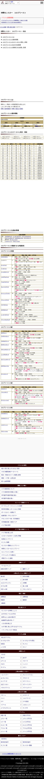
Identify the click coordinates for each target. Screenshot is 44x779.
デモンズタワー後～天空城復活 (10, 518)
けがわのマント (5, 341)
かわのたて (4, 388)
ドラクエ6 (38, 766)
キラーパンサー (27, 684)
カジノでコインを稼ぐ (7, 552)
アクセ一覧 (4, 728)
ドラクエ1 (3, 766)
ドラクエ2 (10, 766)
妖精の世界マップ (6, 569)
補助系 (25, 600)
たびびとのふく (5, 336)
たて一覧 (3, 722)
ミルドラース (26, 698)
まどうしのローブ (9, 238)
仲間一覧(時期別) (6, 108)
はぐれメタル (5, 678)
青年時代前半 (5, 742)
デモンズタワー (27, 589)
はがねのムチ (8, 236)
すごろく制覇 (5, 542)
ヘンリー (25, 664)
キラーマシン (26, 681)
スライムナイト (27, 687)
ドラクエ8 (9, 768)
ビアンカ (3, 661)
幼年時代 (4, 739)
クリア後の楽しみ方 (7, 532)
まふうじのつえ (5, 287)
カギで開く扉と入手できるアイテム (11, 626)
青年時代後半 (26, 742)
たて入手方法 (26, 722)
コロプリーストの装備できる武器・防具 (14, 47)
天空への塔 (4, 589)
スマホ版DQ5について (7, 489)
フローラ (25, 661)
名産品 (3, 644)
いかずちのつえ (5, 277)
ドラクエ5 (31, 766)
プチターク (26, 678)
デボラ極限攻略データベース (9, 471)
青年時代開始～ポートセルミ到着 (11, 509)
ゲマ (2, 701)
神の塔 (3, 576)
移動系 (3, 603)
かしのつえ (4, 265)
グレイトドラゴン (28, 674)
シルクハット (8, 241)
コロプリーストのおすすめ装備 (12, 45)
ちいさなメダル (5, 640)
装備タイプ (38, 126)
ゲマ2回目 (26, 701)
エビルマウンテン (6, 583)
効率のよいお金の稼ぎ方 (8, 617)
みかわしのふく (5, 344)
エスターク (26, 695)
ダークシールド (14, 239)
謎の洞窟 (25, 579)
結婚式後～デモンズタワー (9, 515)
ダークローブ (27, 238)
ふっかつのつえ (17, 236)
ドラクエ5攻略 (3, 27)
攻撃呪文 (3, 596)
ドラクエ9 (16, 768)
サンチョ (3, 667)
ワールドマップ (5, 565)
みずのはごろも (19, 238)
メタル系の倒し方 (6, 623)
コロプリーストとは (8, 37)
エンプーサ (4, 681)
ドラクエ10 (23, 768)
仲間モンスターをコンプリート (10, 548)
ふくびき (3, 647)
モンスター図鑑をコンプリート (10, 545)
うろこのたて (4, 392)
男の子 (3, 657)
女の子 (25, 657)
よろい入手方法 (27, 718)
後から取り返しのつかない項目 (10, 468)
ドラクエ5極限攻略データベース (11, 753)
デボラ (3, 664)
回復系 (3, 600)
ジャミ (3, 698)
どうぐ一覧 (4, 731)
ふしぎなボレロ (5, 354)
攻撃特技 (25, 596)
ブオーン (3, 695)
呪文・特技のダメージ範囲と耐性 (11, 475)
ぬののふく (4, 333)
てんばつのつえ (5, 282)
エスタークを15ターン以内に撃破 (11, 536)
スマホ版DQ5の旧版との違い (9, 492)
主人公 (3, 654)
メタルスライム (5, 687)
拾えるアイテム (5, 637)
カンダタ (25, 708)
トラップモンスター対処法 (9, 630)
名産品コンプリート (7, 539)
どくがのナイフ (5, 272)
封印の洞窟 (26, 576)
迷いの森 (25, 586)
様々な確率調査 (5, 481)
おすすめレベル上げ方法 (8, 614)
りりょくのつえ (5, 300)
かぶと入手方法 (27, 725)
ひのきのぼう (4, 257)
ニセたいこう (26, 704)
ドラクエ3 (17, 766)
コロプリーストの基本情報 (10, 39)
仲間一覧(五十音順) (11, 27)
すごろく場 (4, 745)
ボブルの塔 (4, 586)
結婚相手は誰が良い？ (7, 620)
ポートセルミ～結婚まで (8, 512)
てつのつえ (4, 268)
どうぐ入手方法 (27, 731)
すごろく (25, 644)
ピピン (25, 667)
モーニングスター (5, 293)
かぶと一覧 (4, 725)
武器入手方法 (26, 715)
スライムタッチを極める (8, 555)
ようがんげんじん (6, 708)
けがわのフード (5, 418)
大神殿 (25, 583)
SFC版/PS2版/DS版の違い (9, 495)
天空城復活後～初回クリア (9, 522)
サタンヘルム (16, 241)
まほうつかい (5, 684)
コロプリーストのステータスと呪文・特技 (15, 42)
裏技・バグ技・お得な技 (8, 478)
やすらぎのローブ (5, 349)
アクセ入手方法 (27, 728)
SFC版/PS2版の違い (7, 498)
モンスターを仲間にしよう (9, 610)
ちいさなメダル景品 (28, 640)
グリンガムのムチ (26, 236)
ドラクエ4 (24, 766)
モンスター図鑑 (27, 745)
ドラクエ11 (30, 768)
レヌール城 (4, 579)
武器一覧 (3, 715)
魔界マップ (26, 569)
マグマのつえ (4, 305)
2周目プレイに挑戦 (7, 558)
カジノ (25, 647)
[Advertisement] (22, 7)
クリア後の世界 (5, 525)
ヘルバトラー (5, 674)
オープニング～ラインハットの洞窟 (11, 506)
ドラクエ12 (38, 768)
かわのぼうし (4, 413)
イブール (3, 704)
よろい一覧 (4, 718)
